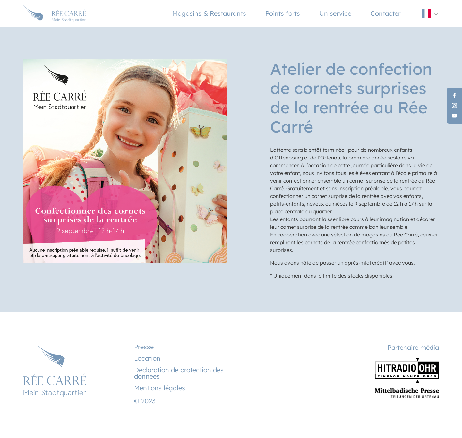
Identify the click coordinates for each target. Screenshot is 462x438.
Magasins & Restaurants (209, 13)
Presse (144, 347)
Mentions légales (159, 388)
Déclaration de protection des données (179, 373)
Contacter (385, 13)
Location (147, 358)
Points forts (282, 13)
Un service (335, 13)
